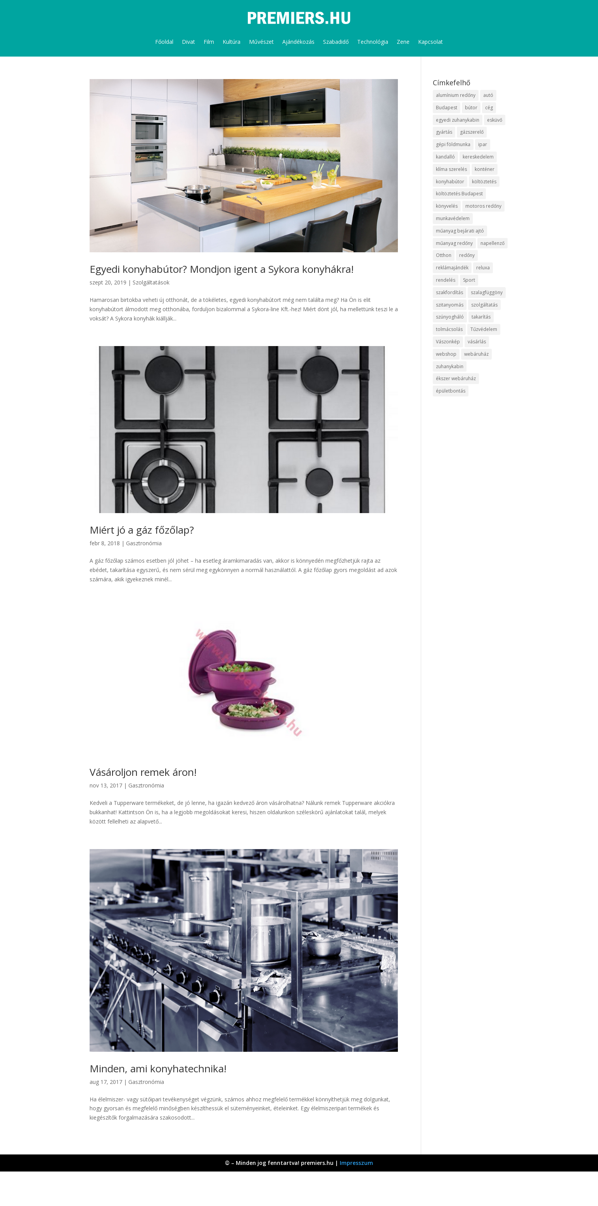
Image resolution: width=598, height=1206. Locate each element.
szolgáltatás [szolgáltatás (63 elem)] (484, 305)
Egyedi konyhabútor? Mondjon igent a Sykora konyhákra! (222, 269)
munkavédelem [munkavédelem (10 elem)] (453, 218)
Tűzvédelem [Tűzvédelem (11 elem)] (483, 329)
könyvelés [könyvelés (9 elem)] (447, 206)
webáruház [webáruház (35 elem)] (476, 354)
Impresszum (356, 1162)
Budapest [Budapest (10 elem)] (446, 107)
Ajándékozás (298, 41)
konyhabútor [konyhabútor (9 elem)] (450, 181)
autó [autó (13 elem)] (488, 95)
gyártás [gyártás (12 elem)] (444, 132)
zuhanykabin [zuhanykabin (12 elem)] (449, 366)
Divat (188, 41)
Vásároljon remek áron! (143, 772)
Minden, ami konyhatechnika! (158, 1068)
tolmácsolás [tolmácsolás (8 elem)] (449, 329)
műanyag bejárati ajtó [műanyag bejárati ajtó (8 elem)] (460, 230)
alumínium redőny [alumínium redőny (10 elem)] (455, 95)
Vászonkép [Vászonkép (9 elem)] (448, 341)
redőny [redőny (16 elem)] (467, 255)
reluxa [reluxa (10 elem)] (483, 267)
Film (209, 41)
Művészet (261, 41)
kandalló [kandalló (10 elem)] (445, 156)
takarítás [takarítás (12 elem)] (481, 317)
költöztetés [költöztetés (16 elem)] (484, 181)
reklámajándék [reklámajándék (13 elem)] (452, 267)
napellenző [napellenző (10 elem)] (492, 243)
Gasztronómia (144, 543)
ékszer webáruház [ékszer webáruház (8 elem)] (456, 378)
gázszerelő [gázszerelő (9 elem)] (472, 132)
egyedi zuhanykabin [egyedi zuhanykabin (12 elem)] (457, 120)
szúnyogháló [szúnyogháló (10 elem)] (450, 317)
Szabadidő (336, 41)
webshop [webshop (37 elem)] (446, 354)
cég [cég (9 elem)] (489, 107)
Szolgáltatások (151, 282)
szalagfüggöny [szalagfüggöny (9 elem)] (487, 292)
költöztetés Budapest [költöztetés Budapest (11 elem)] (459, 193)
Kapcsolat (430, 41)
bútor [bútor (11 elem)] (471, 107)
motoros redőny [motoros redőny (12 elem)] (483, 206)
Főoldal (164, 41)
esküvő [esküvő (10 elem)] (494, 120)
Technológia (372, 41)
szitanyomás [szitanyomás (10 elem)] (449, 305)
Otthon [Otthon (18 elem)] (443, 255)
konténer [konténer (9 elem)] (484, 169)
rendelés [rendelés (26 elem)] (445, 280)
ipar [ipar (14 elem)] (482, 144)
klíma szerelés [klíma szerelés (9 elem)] (451, 169)
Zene (403, 41)
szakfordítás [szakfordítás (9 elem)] (449, 292)
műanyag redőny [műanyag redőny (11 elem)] (454, 243)
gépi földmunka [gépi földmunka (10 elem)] (453, 144)
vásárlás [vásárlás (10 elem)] (477, 341)
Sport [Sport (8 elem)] (469, 280)
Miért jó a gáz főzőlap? (142, 530)
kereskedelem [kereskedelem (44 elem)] (478, 156)
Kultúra (231, 41)
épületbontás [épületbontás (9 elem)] (450, 391)
